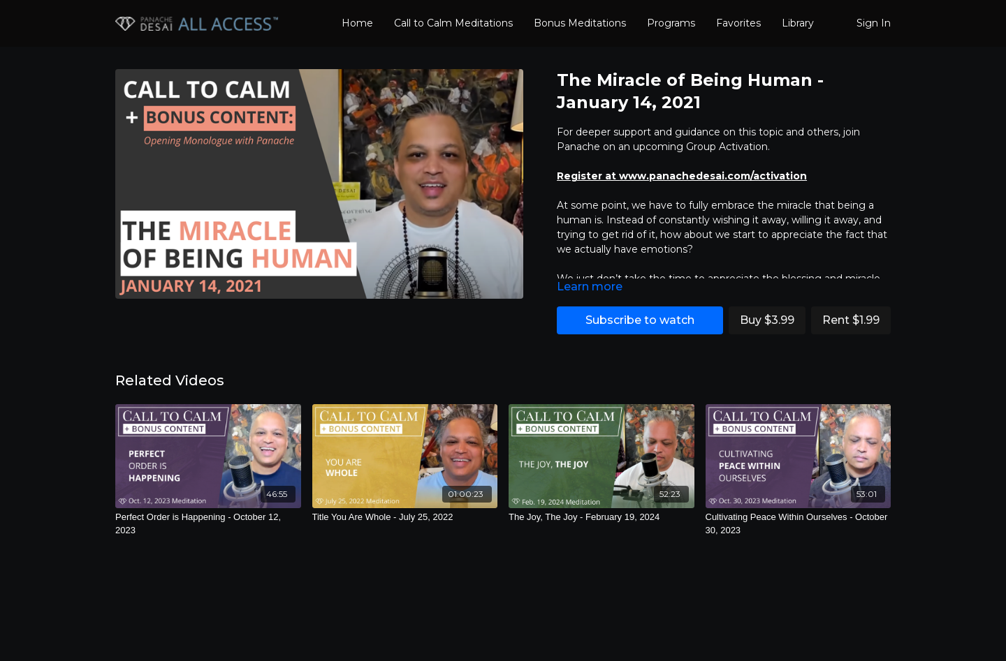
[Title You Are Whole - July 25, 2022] (405, 517)
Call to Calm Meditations (453, 23)
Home (357, 23)
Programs (671, 23)
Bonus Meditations (580, 23)
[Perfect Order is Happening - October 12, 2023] (208, 523)
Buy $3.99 (767, 320)
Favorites (738, 23)
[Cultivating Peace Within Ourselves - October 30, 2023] (798, 523)
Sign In (873, 23)
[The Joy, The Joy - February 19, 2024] (601, 517)
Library (798, 23)
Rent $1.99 (851, 320)
